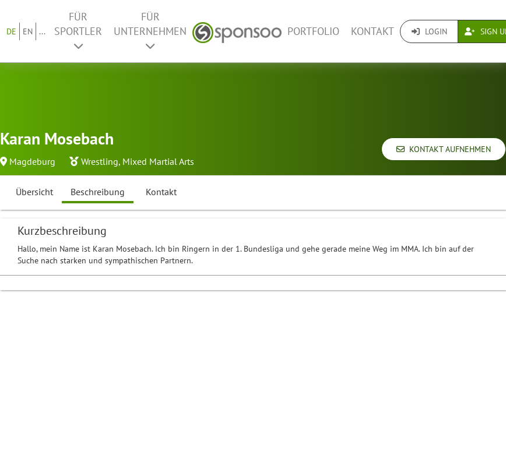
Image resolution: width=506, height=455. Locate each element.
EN (28, 31)
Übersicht (34, 191)
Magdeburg (32, 161)
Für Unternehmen (150, 30)
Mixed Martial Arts (158, 161)
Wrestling (99, 161)
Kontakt (372, 31)
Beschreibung (98, 191)
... (42, 31)
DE (11, 31)
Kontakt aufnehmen (443, 149)
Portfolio (313, 31)
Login (429, 31)
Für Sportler (78, 30)
